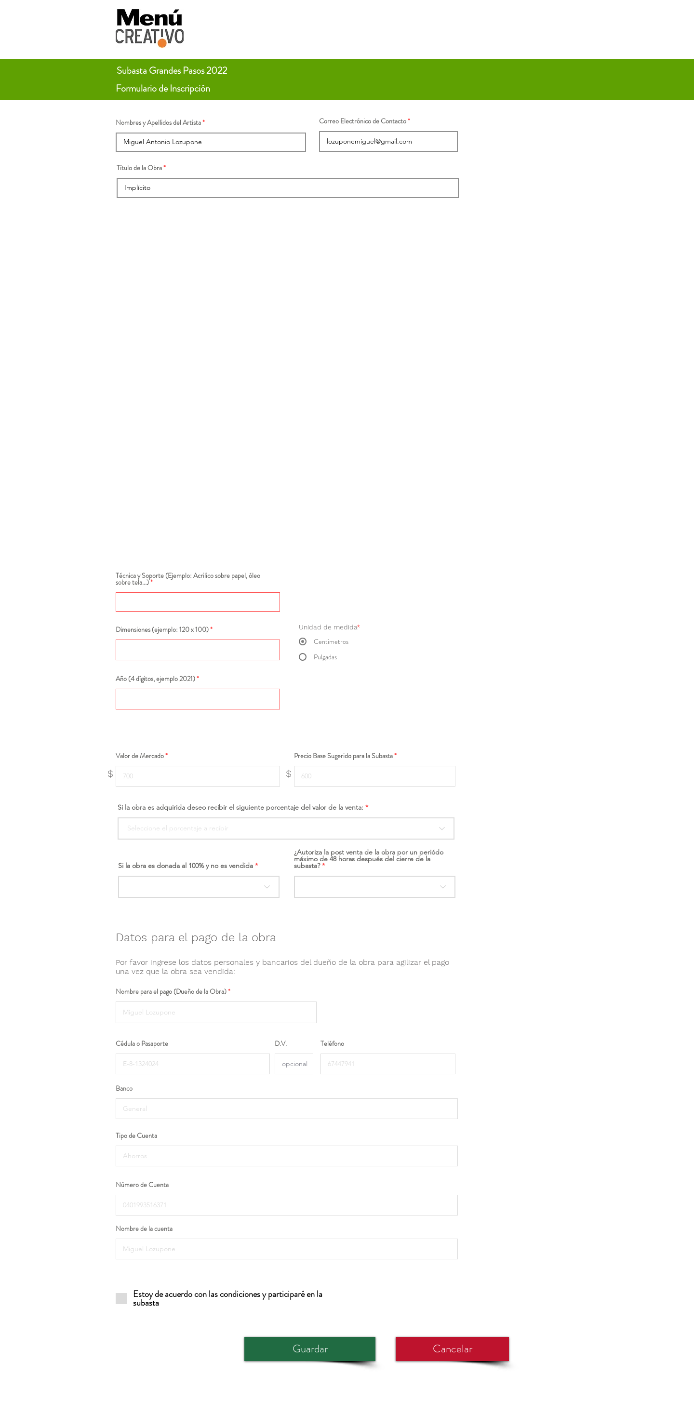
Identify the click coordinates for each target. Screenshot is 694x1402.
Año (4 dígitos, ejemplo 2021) (155, 678)
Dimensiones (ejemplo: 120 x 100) (162, 629)
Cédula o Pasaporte (142, 1043)
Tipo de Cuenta (136, 1135)
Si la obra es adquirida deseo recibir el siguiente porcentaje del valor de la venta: (240, 807)
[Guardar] (309, 1349)
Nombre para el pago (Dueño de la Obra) (171, 991)
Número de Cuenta (142, 1184)
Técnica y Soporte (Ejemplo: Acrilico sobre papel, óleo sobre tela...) (188, 579)
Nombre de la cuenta (144, 1228)
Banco (124, 1088)
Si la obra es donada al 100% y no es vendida (185, 865)
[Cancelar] (452, 1349)
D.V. (281, 1043)
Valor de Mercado (140, 755)
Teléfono (332, 1043)
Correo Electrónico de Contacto (362, 121)
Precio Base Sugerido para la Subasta (343, 755)
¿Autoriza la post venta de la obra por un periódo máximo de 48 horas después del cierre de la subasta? (368, 859)
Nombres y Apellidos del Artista (158, 122)
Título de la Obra (139, 167)
